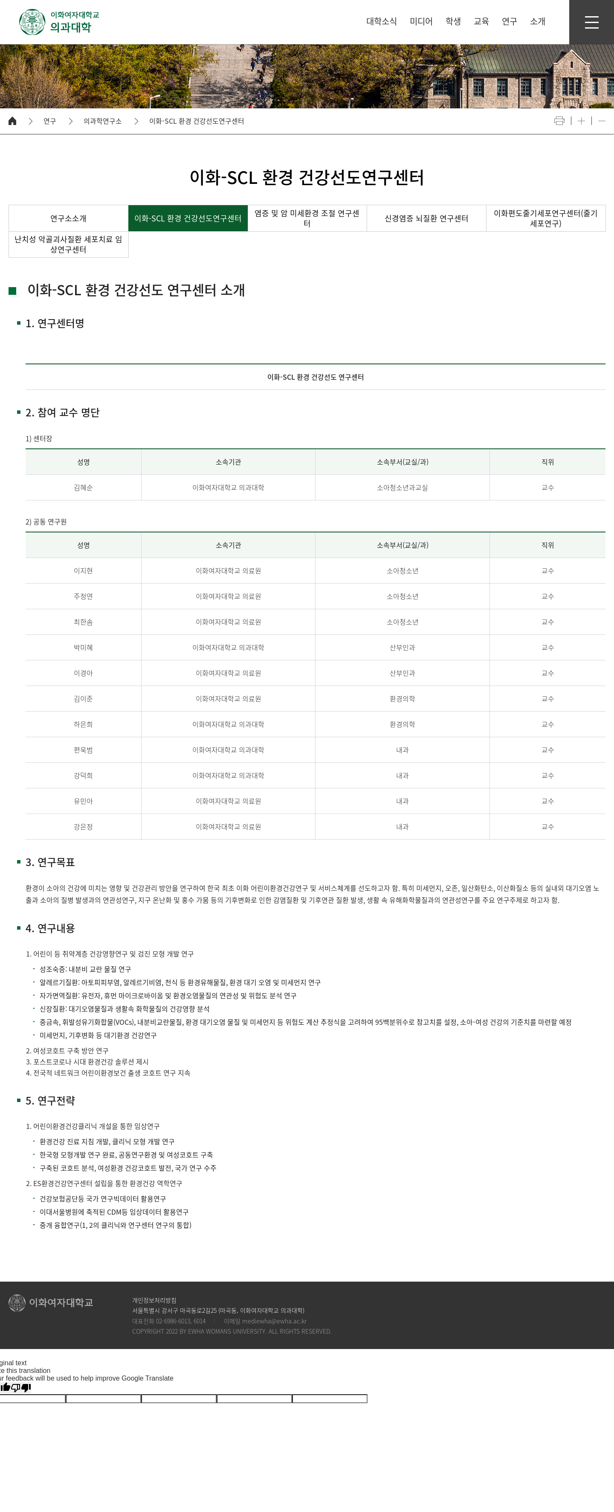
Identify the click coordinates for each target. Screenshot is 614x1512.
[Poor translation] (21, 1388)
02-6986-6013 (173, 1321)
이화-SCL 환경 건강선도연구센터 (196, 120)
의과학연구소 (103, 120)
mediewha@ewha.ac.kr (274, 1321)
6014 (200, 1321)
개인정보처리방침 (154, 1300)
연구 (49, 120)
